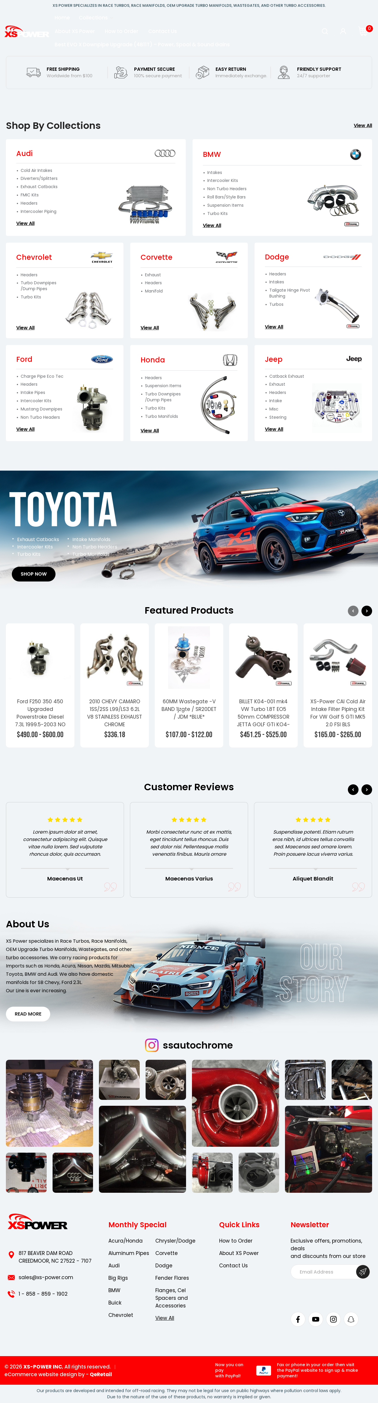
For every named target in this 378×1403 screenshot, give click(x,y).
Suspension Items (225, 205)
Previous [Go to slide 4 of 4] (353, 611)
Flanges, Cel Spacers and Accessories (171, 1298)
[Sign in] (343, 31)
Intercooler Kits (222, 180)
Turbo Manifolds (161, 416)
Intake (275, 401)
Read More (28, 1014)
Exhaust (153, 275)
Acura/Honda (125, 1240)
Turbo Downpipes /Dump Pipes (38, 286)
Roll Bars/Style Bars (226, 197)
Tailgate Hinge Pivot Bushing (289, 293)
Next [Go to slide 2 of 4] (366, 611)
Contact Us (162, 31)
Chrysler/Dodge (175, 1240)
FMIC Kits (30, 195)
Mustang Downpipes (41, 409)
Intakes (214, 172)
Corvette (166, 1253)
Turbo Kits (217, 213)
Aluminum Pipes (128, 1253)
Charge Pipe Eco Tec (42, 376)
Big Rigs (118, 1278)
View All (363, 125)
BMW (114, 1290)
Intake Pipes (33, 392)
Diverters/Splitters (39, 178)
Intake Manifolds (91, 539)
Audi (114, 1265)
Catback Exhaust (286, 376)
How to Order (121, 31)
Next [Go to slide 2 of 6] (366, 789)
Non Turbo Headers (227, 189)
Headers (29, 203)
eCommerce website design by (44, 1374)
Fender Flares (172, 1278)
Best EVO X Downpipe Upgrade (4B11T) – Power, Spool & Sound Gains (142, 44)
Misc (273, 409)
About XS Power (75, 31)
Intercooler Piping (38, 211)
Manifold (154, 291)
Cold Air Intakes (36, 170)
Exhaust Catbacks (39, 187)
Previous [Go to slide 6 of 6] (353, 789)
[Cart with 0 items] (363, 31)
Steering (277, 417)
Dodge (163, 1265)
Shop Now (34, 574)
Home (62, 17)
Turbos (276, 304)
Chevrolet (120, 1315)
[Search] (325, 31)
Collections (96, 17)
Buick (114, 1302)
